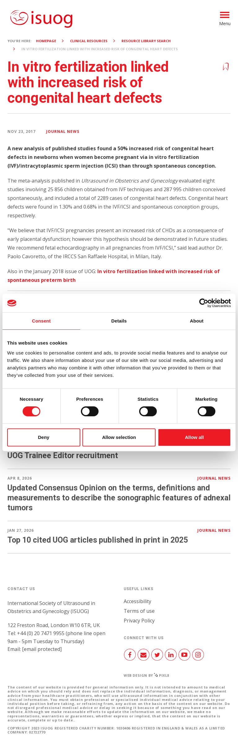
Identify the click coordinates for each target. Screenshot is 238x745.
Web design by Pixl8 (146, 675)
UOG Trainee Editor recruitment (62, 455)
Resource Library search (146, 40)
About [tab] (197, 320)
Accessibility (137, 601)
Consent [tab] (41, 320)
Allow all (194, 437)
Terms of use (139, 610)
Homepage (46, 40)
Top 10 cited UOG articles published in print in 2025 (97, 539)
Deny (43, 437)
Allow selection (119, 437)
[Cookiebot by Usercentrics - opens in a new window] (204, 303)
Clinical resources (89, 40)
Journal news (62, 131)
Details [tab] (119, 320)
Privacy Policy (139, 620)
